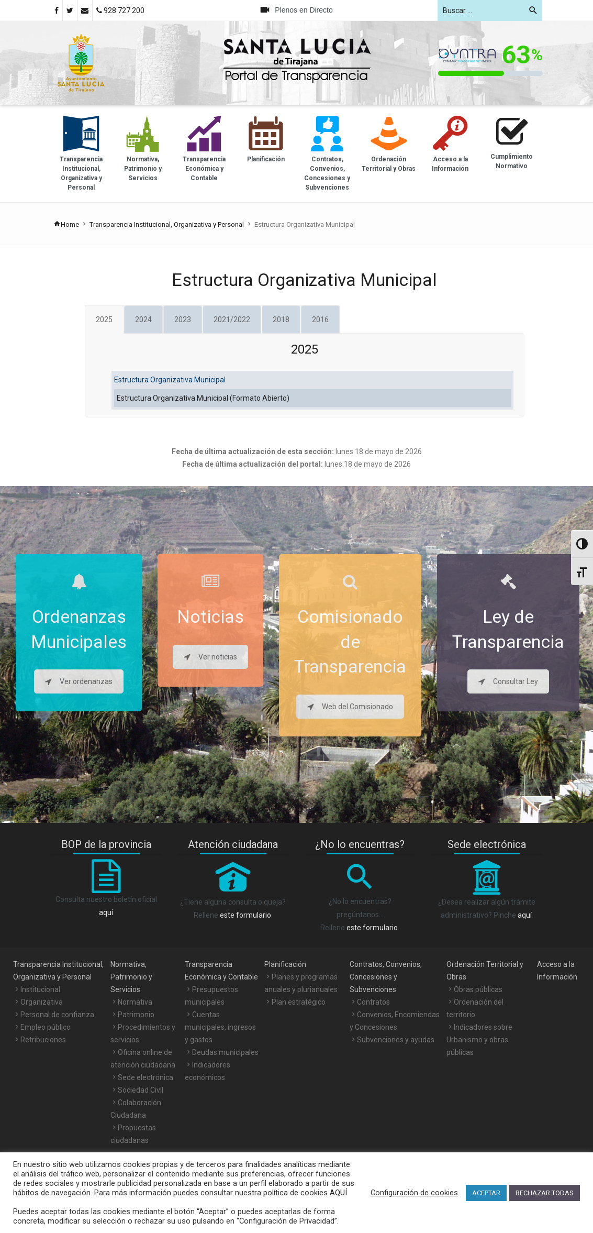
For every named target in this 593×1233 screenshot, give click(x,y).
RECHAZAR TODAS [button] (545, 1193)
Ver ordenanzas (79, 681)
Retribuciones (43, 1040)
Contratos (373, 1002)
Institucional (40, 989)
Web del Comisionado (350, 706)
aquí (106, 912)
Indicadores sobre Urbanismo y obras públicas (479, 1039)
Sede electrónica (145, 1077)
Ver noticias (210, 657)
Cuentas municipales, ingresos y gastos (220, 1027)
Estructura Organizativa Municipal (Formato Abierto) (203, 398)
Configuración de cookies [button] (414, 1192)
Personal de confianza (57, 1014)
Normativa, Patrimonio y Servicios (131, 977)
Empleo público (45, 1027)
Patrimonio (136, 1014)
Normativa (135, 1002)
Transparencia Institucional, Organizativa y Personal (166, 224)
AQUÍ (337, 1192)
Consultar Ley (508, 681)
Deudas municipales (225, 1052)
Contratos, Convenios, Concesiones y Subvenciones (386, 977)
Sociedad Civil (140, 1090)
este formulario (245, 915)
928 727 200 (120, 10)
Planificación (285, 964)
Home (66, 224)
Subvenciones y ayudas (395, 1040)
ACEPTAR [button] (486, 1193)
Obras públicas (478, 989)
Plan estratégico (299, 1002)
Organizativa (41, 1002)
